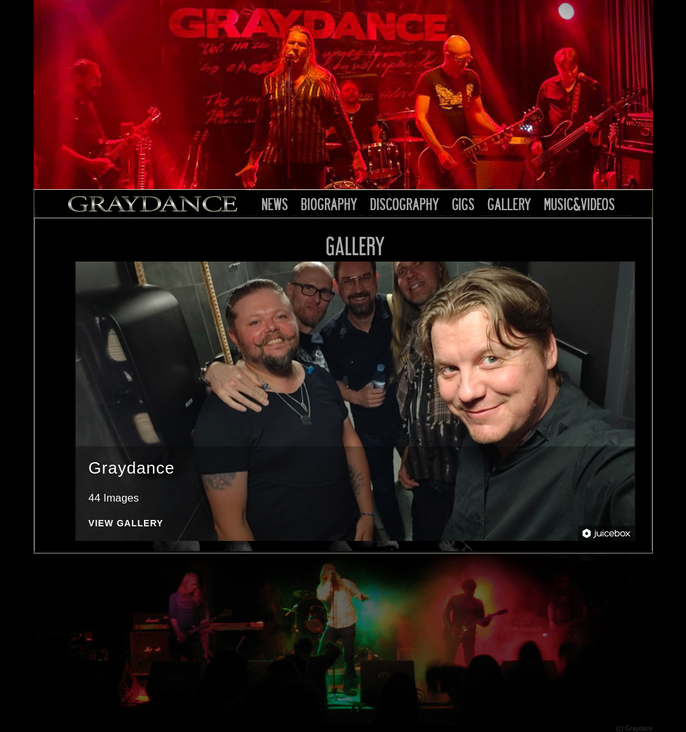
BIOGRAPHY (329, 203)
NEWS (274, 203)
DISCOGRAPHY (404, 203)
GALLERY (509, 203)
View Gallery (125, 523)
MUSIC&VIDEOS (579, 203)
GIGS (463, 203)
